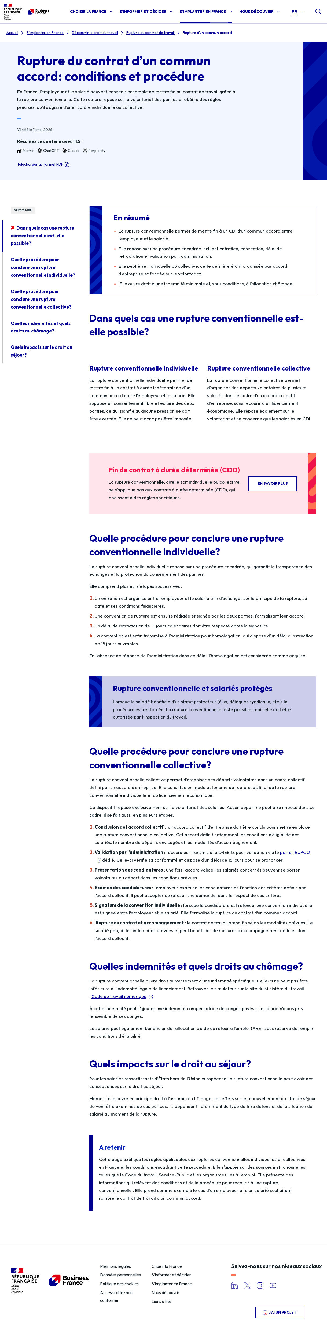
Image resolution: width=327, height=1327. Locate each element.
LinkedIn (234, 1285)
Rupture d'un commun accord (207, 32)
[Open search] (313, 11)
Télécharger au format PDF (43, 164)
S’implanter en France (172, 1283)
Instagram (260, 1285)
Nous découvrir (165, 1292)
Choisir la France (167, 1266)
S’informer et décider (171, 1274)
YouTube (273, 1285)
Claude (71, 150)
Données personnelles (120, 1274)
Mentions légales (115, 1266)
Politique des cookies (119, 1283)
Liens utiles (162, 1301)
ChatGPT (48, 150)
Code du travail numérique (118, 996)
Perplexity (94, 150)
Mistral (25, 150)
